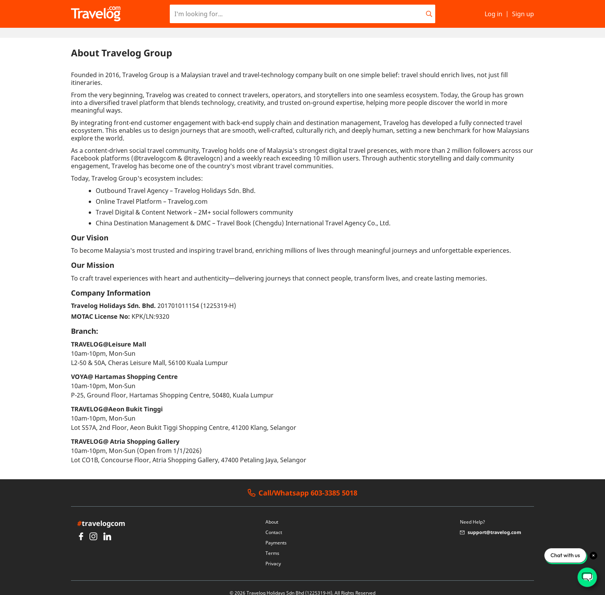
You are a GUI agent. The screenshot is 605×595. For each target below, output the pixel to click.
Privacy (273, 553)
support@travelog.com (490, 522)
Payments (276, 532)
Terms (272, 543)
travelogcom (101, 513)
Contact (273, 522)
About (271, 512)
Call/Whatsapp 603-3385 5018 (302, 482)
